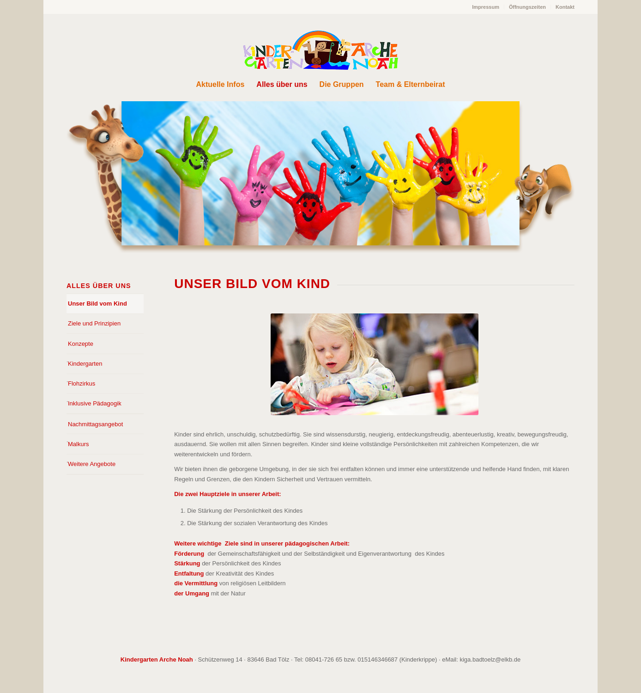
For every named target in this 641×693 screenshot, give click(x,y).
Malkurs (78, 444)
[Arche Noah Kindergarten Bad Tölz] (320, 50)
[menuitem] (485, 7)
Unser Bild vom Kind (97, 303)
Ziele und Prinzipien (94, 323)
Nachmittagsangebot (95, 424)
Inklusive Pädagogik (94, 403)
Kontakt (565, 7)
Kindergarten (85, 363)
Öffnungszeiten (527, 7)
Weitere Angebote (91, 463)
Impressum (485, 7)
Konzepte (80, 343)
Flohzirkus (81, 383)
